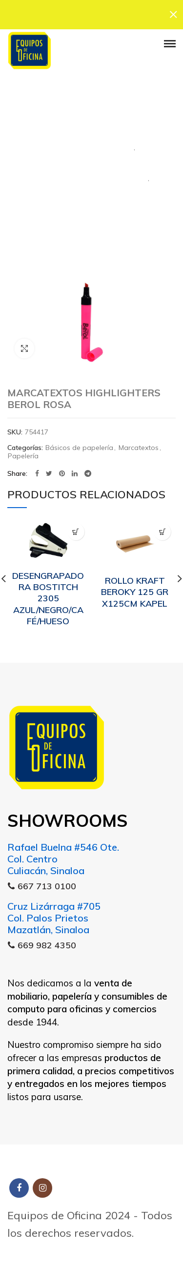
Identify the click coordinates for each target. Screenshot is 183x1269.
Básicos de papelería (79, 448)
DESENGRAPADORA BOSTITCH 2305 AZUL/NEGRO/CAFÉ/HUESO (48, 598)
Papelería (91, 204)
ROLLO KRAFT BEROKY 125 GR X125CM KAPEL (134, 592)
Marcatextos (91, 173)
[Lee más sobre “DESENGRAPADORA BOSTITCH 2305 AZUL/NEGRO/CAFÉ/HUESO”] (75, 531)
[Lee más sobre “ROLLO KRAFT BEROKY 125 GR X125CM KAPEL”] (162, 531)
